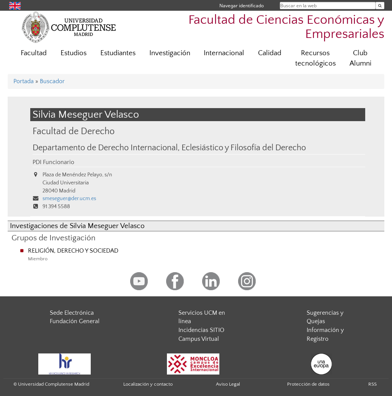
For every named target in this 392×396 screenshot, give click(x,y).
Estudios (73, 53)
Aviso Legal (228, 384)
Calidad (269, 53)
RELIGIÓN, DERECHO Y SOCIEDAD (73, 250)
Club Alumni (360, 58)
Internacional (224, 53)
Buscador (52, 81)
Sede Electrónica (72, 312)
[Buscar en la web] (380, 5)
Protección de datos (308, 384)
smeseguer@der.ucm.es (69, 199)
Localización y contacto (148, 384)
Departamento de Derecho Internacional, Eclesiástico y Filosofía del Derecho (169, 148)
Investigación (169, 53)
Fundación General (75, 321)
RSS (372, 384)
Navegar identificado (241, 5)
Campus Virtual (198, 338)
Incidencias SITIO (201, 330)
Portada (23, 81)
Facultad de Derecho (73, 131)
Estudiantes (118, 53)
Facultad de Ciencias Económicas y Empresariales (286, 27)
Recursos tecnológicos (315, 58)
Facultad (34, 53)
